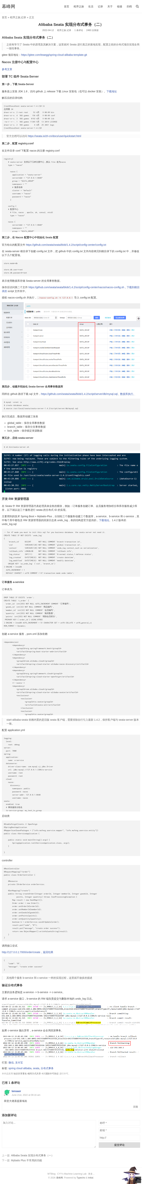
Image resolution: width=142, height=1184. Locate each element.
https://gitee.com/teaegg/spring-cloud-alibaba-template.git (54, 54)
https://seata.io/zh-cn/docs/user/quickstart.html (54, 136)
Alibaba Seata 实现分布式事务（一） (32, 1155)
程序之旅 (79, 6)
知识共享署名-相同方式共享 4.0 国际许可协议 (36, 1073)
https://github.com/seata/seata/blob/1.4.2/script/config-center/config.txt (66, 244)
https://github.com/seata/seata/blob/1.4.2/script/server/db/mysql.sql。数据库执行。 (88, 393)
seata (36, 1068)
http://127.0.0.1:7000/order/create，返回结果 (27, 952)
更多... (91, 1174)
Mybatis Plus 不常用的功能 (26, 1160)
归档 (129, 6)
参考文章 (7, 69)
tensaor (16, 1091)
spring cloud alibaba (20, 1068)
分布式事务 (47, 1068)
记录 (100, 6)
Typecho (81, 1177)
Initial (90, 1177)
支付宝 (19, 1062)
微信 (11, 1062)
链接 (119, 6)
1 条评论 (78, 30)
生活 (90, 6)
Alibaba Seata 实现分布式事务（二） (71, 24)
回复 (135, 1107)
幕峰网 (8, 6)
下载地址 (111, 91)
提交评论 (119, 1144)
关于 (110, 6)
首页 (66, 6)
